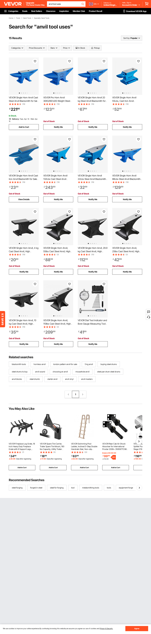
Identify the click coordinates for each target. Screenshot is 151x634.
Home (11, 18)
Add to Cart (24, 127)
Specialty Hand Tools (41, 18)
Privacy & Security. (106, 628)
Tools (18, 18)
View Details (23, 199)
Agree (136, 628)
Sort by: (126, 38)
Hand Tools (27, 18)
